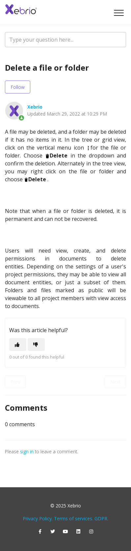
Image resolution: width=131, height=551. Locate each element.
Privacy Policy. (38, 518)
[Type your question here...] (65, 39)
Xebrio (34, 107)
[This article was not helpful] (36, 344)
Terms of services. (73, 518)
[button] (118, 12)
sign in (27, 451)
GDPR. (101, 518)
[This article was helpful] (17, 344)
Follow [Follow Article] (18, 87)
